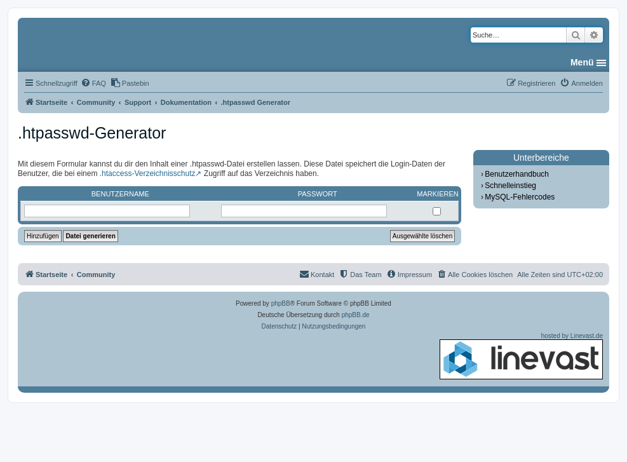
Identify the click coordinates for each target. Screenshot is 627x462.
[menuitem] (93, 83)
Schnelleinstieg (510, 185)
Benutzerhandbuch (517, 174)
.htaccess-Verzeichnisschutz (148, 173)
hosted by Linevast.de (521, 355)
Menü (582, 62)
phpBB (280, 303)
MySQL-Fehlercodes (520, 197)
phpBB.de (356, 314)
